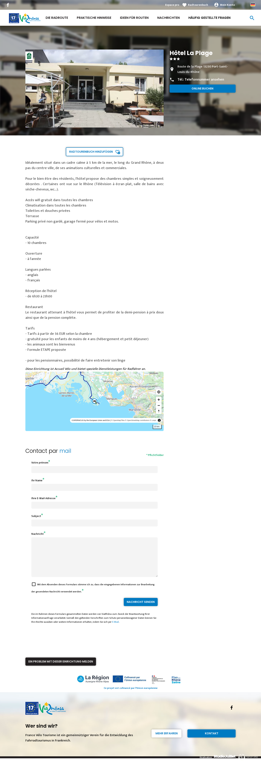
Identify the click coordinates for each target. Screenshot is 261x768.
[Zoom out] (159, 405)
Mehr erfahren (166, 740)
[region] (94, 401)
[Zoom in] (159, 400)
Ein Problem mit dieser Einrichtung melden (60, 669)
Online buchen (202, 88)
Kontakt (211, 740)
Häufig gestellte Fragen (209, 17)
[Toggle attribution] (159, 420)
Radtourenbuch (198, 5)
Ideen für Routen (134, 17)
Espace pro (172, 5)
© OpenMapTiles (118, 420)
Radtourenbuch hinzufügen (91, 152)
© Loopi (153, 420)
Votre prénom (39, 462)
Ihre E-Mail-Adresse (43, 498)
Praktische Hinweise (94, 17)
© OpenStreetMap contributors (137, 420)
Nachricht (37, 534)
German (253, 4)
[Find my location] (159, 392)
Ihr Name (36, 480)
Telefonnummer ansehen (204, 80)
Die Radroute (57, 17)
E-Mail (115, 629)
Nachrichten (168, 17)
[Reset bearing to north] (159, 411)
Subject (36, 516)
